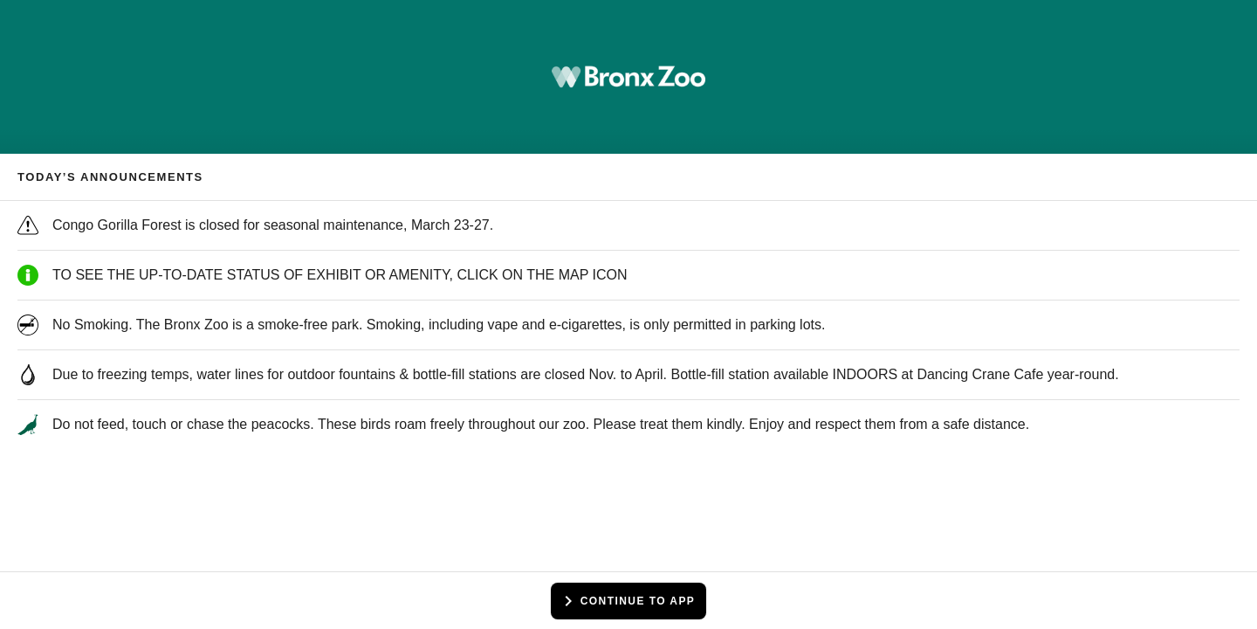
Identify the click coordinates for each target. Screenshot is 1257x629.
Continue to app (627, 601)
